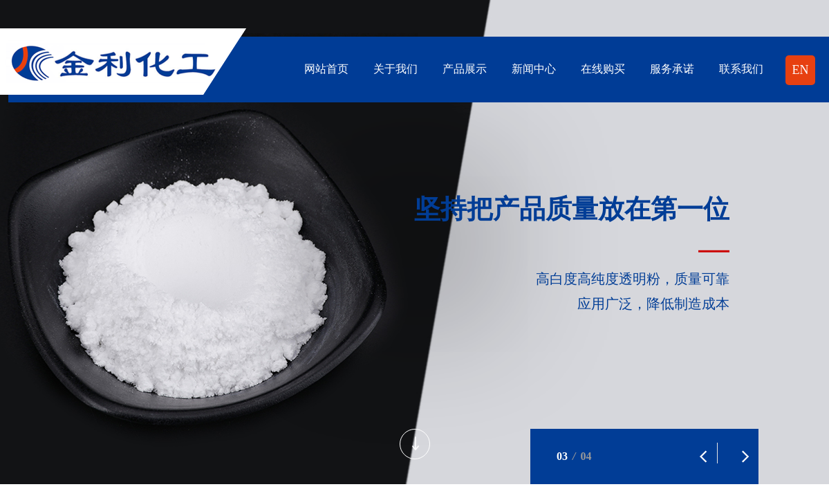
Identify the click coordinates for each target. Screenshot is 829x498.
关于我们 (395, 69)
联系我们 (741, 69)
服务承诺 (672, 69)
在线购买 (603, 69)
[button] (696, 449)
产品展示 (465, 69)
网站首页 (326, 69)
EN (800, 70)
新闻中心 (534, 69)
